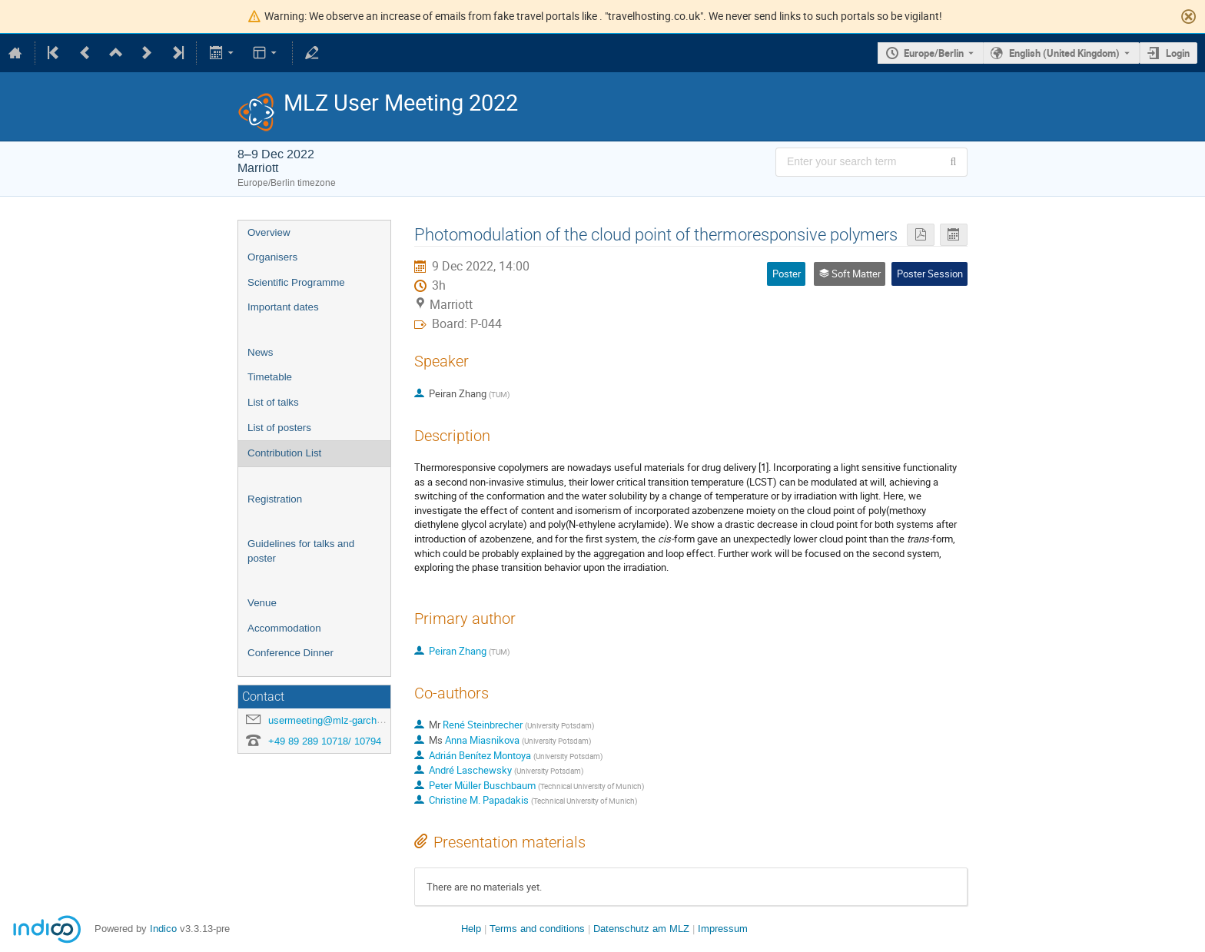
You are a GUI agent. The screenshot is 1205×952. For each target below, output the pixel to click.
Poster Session (930, 273)
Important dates (283, 307)
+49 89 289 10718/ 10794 (324, 741)
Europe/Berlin (934, 53)
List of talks (273, 402)
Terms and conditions (537, 928)
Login (1178, 53)
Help (471, 928)
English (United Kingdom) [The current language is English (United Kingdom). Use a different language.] (1064, 53)
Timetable (269, 377)
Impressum (723, 928)
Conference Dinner (290, 652)
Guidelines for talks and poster (300, 551)
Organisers (272, 257)
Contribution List (284, 453)
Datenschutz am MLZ (641, 928)
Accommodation (284, 628)
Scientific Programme (296, 282)
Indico (163, 928)
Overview (268, 232)
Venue (262, 603)
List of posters (279, 427)
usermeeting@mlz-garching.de (335, 720)
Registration (274, 499)
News (260, 352)
